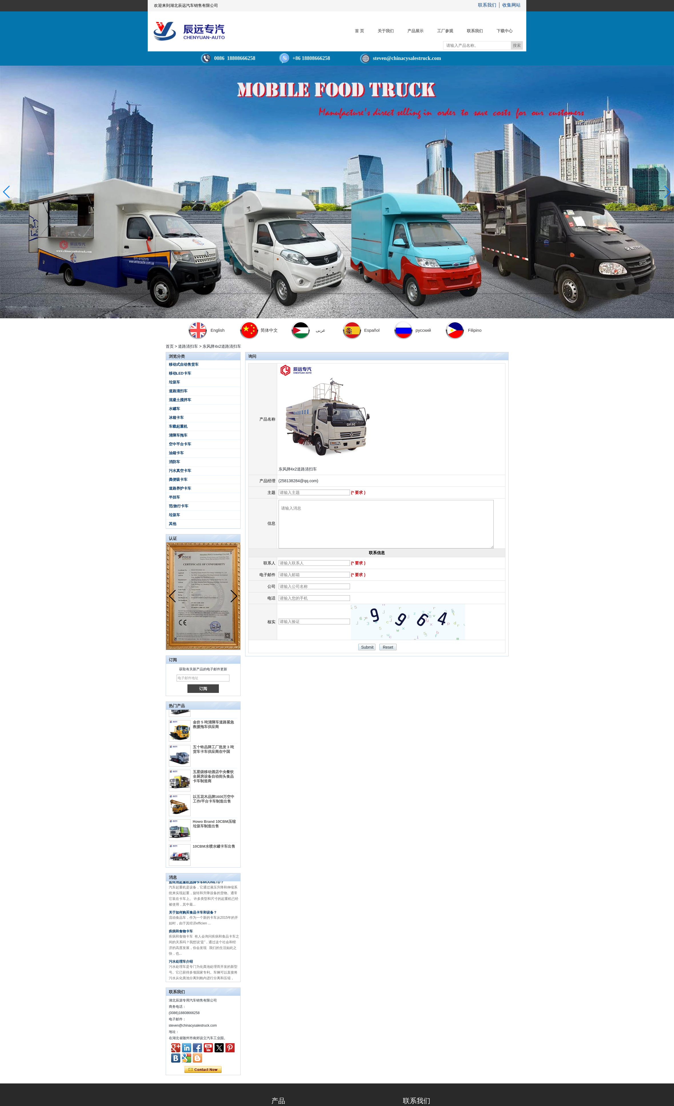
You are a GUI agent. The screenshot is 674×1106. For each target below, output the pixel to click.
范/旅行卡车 (179, 506)
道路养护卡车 (180, 488)
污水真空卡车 (180, 470)
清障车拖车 (178, 435)
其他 (172, 524)
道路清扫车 (188, 346)
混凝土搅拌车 (180, 400)
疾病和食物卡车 (181, 934)
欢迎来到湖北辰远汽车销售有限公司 (186, 5)
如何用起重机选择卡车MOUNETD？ (196, 885)
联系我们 (487, 5)
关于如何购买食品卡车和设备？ (193, 916)
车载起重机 (178, 426)
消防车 (174, 462)
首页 (170, 346)
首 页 (359, 31)
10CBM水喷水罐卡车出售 (214, 849)
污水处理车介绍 (181, 965)
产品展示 (415, 31)
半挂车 (174, 497)
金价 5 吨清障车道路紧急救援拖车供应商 (213, 727)
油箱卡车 (176, 453)
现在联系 (203, 1069)
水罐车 (174, 409)
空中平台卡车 (180, 444)
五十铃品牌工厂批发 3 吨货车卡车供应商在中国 (213, 752)
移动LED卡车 (180, 373)
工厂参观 (445, 31)
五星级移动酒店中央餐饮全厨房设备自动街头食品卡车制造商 (213, 779)
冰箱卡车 (176, 417)
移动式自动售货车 (184, 364)
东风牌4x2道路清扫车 (298, 469)
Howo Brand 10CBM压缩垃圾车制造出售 (214, 826)
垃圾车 (174, 382)
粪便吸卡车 (178, 479)
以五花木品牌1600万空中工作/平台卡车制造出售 (214, 801)
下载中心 (505, 31)
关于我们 (386, 31)
